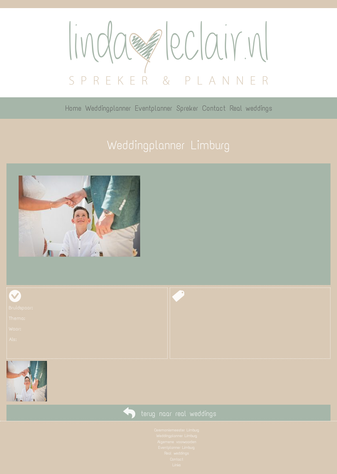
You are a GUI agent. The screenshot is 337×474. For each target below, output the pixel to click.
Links (177, 465)
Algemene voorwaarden (176, 441)
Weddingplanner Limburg (176, 435)
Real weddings (176, 453)
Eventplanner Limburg (176, 447)
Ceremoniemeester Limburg (176, 430)
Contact (176, 459)
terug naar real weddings (178, 413)
